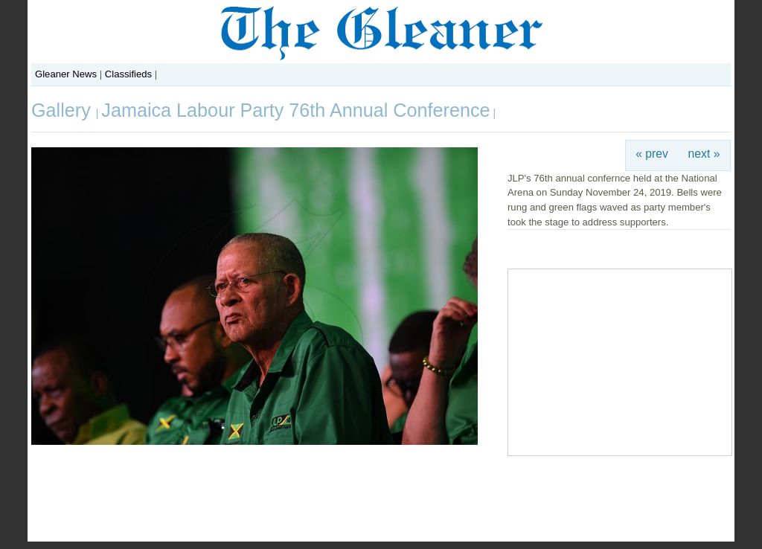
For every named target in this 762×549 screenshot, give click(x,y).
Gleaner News (66, 74)
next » (704, 153)
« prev (651, 153)
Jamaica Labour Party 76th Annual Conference (295, 110)
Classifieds (128, 74)
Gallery (63, 110)
